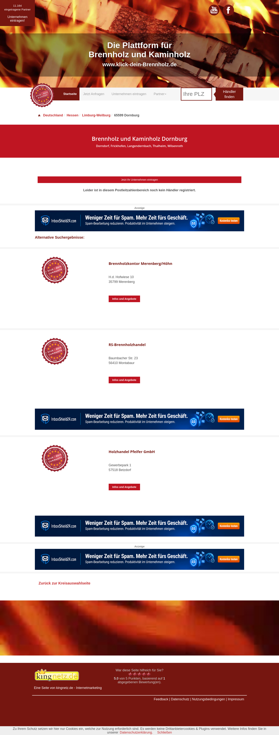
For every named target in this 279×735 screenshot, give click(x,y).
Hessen (72, 115)
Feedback (161, 699)
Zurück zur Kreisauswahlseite (64, 583)
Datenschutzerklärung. (136, 732)
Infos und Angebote (124, 298)
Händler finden (229, 94)
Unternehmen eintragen (129, 94)
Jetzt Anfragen (93, 94)
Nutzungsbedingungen (208, 699)
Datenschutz (180, 699)
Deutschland (50, 115)
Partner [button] (160, 94)
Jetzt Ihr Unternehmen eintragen (139, 179)
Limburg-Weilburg (96, 115)
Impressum (236, 699)
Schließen (164, 732)
